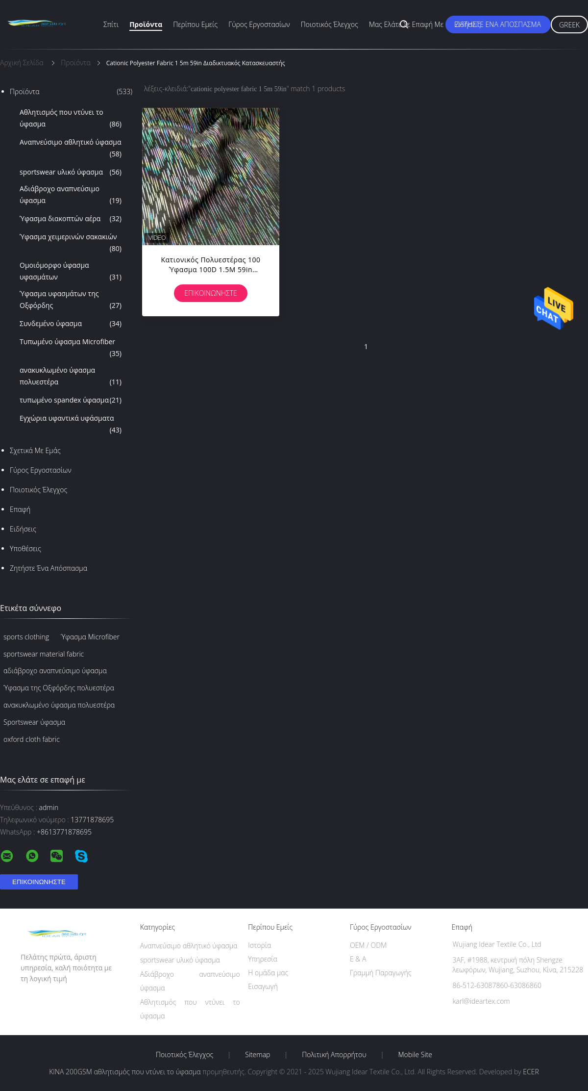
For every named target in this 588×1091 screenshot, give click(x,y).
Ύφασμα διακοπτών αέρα (71, 219)
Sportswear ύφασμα (34, 722)
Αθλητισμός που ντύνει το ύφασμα (71, 118)
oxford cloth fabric (31, 739)
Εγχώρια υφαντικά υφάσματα (71, 424)
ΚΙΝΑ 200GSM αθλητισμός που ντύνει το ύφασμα (124, 1071)
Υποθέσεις (25, 548)
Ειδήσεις (467, 24)
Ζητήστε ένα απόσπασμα (498, 24)
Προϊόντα (145, 24)
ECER (531, 1071)
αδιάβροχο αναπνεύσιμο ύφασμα (55, 670)
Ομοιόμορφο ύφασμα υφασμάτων (71, 271)
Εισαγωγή (263, 986)
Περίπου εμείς (195, 24)
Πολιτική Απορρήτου (334, 1054)
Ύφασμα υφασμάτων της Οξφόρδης (71, 300)
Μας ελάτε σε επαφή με (406, 24)
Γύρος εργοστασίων (259, 24)
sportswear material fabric (43, 654)
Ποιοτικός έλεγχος (329, 24)
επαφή (20, 509)
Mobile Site (415, 1054)
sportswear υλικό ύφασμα (71, 172)
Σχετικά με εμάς (35, 450)
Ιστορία (259, 945)
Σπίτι (111, 24)
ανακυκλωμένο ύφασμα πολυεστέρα (71, 376)
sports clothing (26, 636)
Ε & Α (358, 959)
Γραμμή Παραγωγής (380, 972)
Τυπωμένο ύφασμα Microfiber (71, 348)
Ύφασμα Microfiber (90, 636)
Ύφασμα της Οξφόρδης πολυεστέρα (58, 687)
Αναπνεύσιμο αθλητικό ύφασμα (71, 148)
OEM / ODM (368, 945)
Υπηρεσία (262, 959)
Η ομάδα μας (268, 972)
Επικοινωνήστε (210, 293)
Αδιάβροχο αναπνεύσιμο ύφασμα (71, 195)
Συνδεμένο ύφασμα (71, 324)
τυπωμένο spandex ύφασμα (71, 400)
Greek (569, 24)
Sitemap (257, 1054)
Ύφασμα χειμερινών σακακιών (71, 243)
